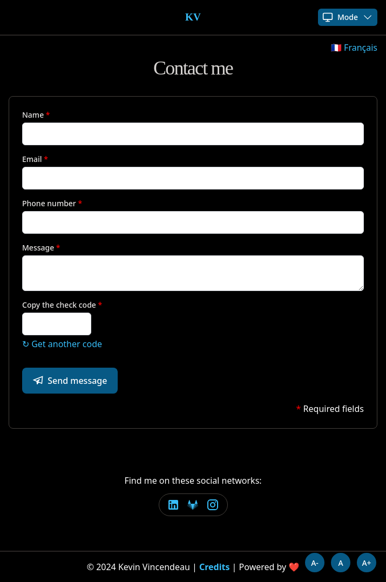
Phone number (49, 203)
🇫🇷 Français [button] (354, 47)
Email (32, 159)
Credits (214, 567)
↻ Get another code (62, 344)
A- (315, 563)
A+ (366, 563)
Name (33, 115)
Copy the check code (59, 305)
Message (38, 247)
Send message (70, 381)
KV (193, 17)
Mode (347, 17)
